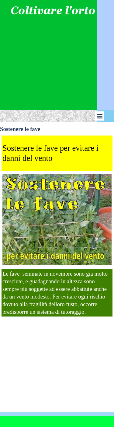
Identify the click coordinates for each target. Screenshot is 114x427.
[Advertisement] (57, 50)
